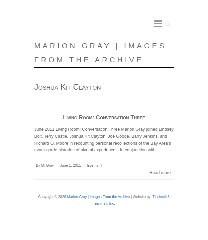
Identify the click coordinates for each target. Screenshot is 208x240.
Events (92, 165)
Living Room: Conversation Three (104, 117)
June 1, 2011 (70, 165)
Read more (160, 172)
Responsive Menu (158, 23)
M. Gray (47, 165)
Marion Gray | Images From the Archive (100, 53)
